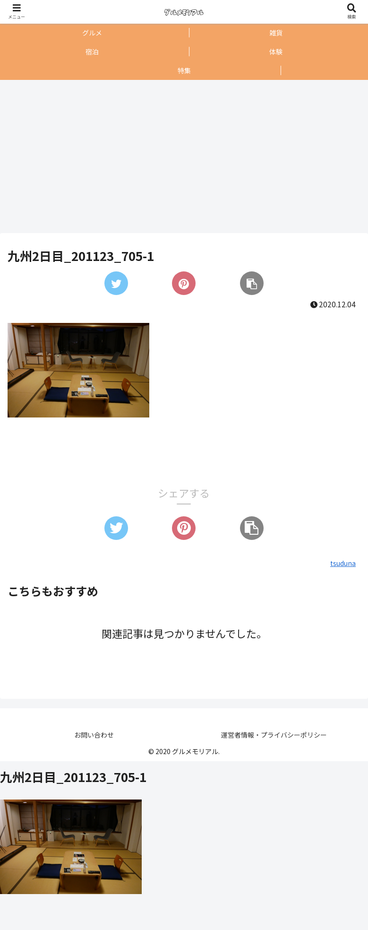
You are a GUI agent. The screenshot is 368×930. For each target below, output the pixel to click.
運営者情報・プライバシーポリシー (274, 734)
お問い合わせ (94, 734)
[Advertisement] (181, 156)
